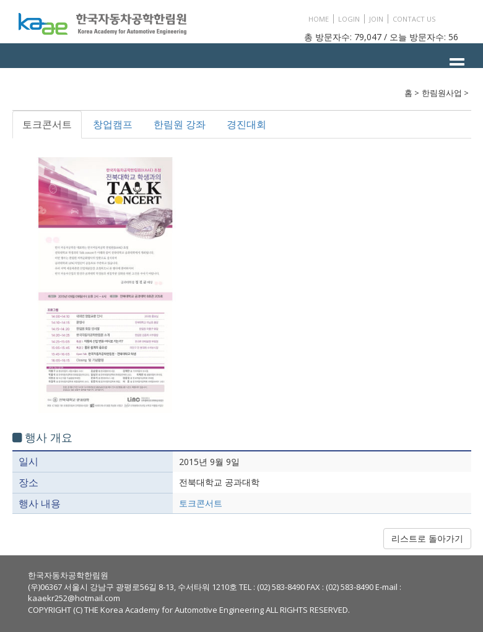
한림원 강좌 (180, 124)
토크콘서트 (47, 124)
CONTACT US (414, 18)
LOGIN (349, 18)
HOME (318, 18)
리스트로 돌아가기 (427, 538)
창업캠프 (113, 124)
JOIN (376, 18)
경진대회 (246, 124)
